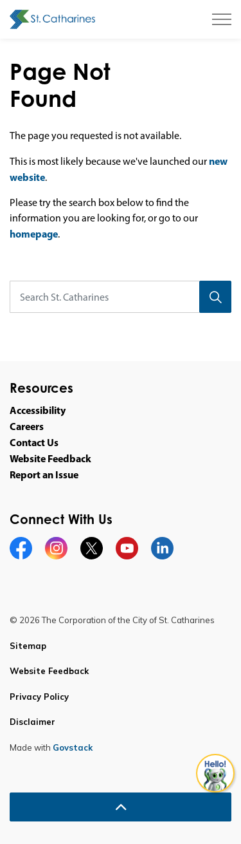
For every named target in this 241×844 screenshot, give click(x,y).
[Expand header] (221, 19)
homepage (34, 233)
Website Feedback (50, 458)
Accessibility (38, 410)
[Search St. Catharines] (120, 297)
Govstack (73, 747)
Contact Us (34, 442)
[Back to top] (120, 806)
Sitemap (28, 646)
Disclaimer (32, 722)
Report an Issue (44, 474)
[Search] (215, 297)
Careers (27, 426)
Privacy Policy (39, 696)
